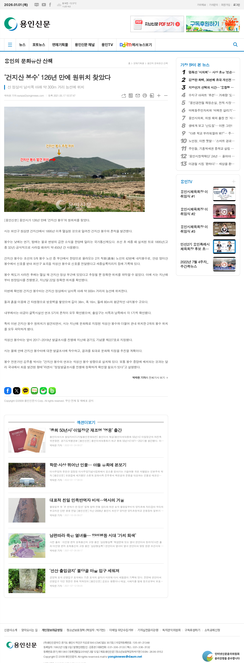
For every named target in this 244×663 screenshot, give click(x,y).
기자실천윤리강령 (148, 630)
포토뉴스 (38, 45)
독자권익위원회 (171, 630)
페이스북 (50, 5)
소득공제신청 (212, 630)
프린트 (145, 95)
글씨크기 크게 (159, 95)
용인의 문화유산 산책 (157, 63)
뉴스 (22, 45)
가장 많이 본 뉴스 (194, 64)
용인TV (107, 45)
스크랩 (152, 95)
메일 (138, 95)
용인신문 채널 (85, 45)
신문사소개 (10, 630)
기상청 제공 (66, 7)
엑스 (16, 390)
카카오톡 (25, 390)
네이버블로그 (36, 5)
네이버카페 (43, 390)
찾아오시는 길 (29, 630)
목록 (131, 95)
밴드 (52, 390)
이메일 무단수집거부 (121, 630)
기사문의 (213, 4)
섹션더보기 (86, 422)
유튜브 (44, 5)
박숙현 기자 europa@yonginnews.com (24, 95)
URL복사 (124, 95)
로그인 (236, 4)
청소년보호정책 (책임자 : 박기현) (86, 630)
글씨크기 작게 (166, 95)
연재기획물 (60, 45)
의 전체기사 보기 (148, 377)
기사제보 (201, 4)
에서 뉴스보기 (134, 46)
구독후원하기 (192, 630)
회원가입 (225, 4)
